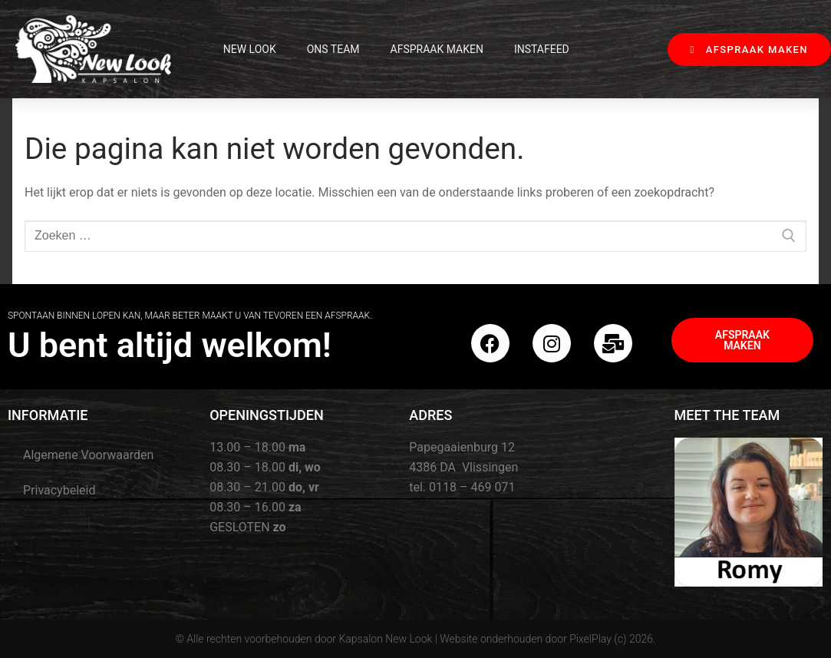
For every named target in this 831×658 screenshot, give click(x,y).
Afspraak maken (437, 49)
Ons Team (333, 49)
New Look (249, 49)
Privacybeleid (59, 490)
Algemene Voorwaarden (88, 455)
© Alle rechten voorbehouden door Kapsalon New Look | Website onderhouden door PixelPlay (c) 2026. (416, 639)
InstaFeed (541, 49)
